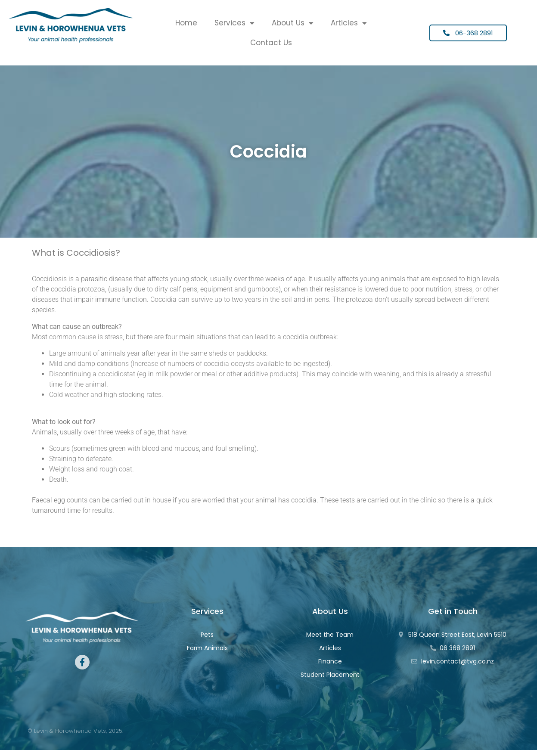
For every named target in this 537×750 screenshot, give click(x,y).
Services (234, 23)
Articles (349, 23)
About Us (293, 23)
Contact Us (271, 42)
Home (186, 23)
